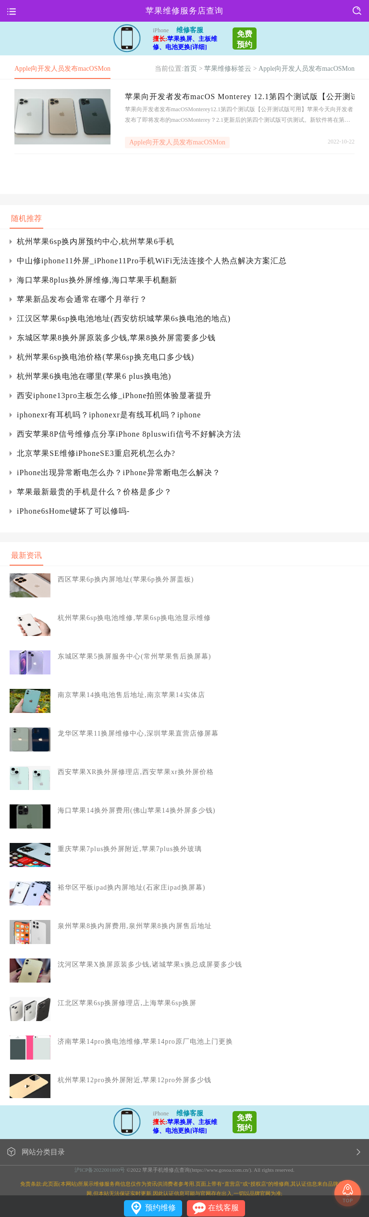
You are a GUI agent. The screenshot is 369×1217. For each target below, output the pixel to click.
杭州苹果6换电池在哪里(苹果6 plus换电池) (94, 376)
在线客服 (223, 1208)
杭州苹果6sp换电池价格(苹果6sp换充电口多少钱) (105, 357)
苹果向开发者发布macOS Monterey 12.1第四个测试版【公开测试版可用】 (240, 96)
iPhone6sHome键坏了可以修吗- (73, 511)
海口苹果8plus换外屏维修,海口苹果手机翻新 (97, 280)
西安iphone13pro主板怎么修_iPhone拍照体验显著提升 (114, 395)
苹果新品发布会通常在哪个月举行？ (82, 299)
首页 (190, 68)
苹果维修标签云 (227, 68)
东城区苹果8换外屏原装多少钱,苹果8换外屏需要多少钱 (116, 338)
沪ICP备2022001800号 (99, 1170)
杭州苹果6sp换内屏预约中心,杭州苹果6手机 (95, 241)
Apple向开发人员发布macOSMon (306, 68)
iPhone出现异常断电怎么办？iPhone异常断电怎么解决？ (119, 472)
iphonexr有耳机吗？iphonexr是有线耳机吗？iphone (109, 415)
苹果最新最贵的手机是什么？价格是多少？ (94, 492)
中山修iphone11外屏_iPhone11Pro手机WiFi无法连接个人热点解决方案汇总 (152, 261)
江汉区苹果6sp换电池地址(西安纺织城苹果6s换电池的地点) (124, 318)
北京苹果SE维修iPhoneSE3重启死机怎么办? (96, 453)
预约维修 (160, 1208)
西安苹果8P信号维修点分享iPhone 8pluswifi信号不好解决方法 (129, 434)
